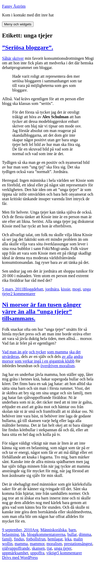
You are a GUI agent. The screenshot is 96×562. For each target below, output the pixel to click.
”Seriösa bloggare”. (27, 47)
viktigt (51, 553)
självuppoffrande (16, 548)
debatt (38, 289)
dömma (85, 534)
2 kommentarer (22, 294)
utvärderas (10, 356)
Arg (35, 530)
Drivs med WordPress (20, 557)
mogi (76, 289)
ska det (75, 352)
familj (7, 539)
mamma (21, 543)
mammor (37, 543)
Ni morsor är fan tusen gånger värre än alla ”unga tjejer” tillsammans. (41, 311)
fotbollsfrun (36, 539)
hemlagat (55, 539)
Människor (49, 530)
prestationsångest (78, 543)
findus (19, 539)
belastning (10, 534)
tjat (49, 548)
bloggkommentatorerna (46, 534)
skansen (38, 548)
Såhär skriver (13, 58)
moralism (54, 543)
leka (68, 539)
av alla (67, 356)
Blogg (28, 289)
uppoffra (37, 553)
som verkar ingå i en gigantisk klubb (44, 361)
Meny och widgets (17, 24)
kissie (65, 289)
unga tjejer (62, 548)
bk (23, 534)
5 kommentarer (69, 553)
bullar (72, 534)
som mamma (57, 352)
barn (72, 530)
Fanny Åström (14, 6)
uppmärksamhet (15, 553)
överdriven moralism (57, 366)
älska (62, 530)
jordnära (52, 289)
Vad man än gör (15, 352)
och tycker (37, 352)
